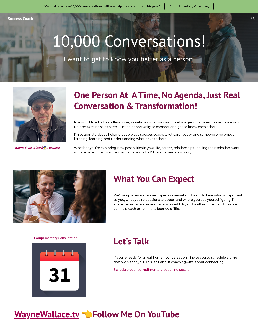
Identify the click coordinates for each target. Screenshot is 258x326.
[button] (253, 18)
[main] (129, 41)
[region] (129, 6)
